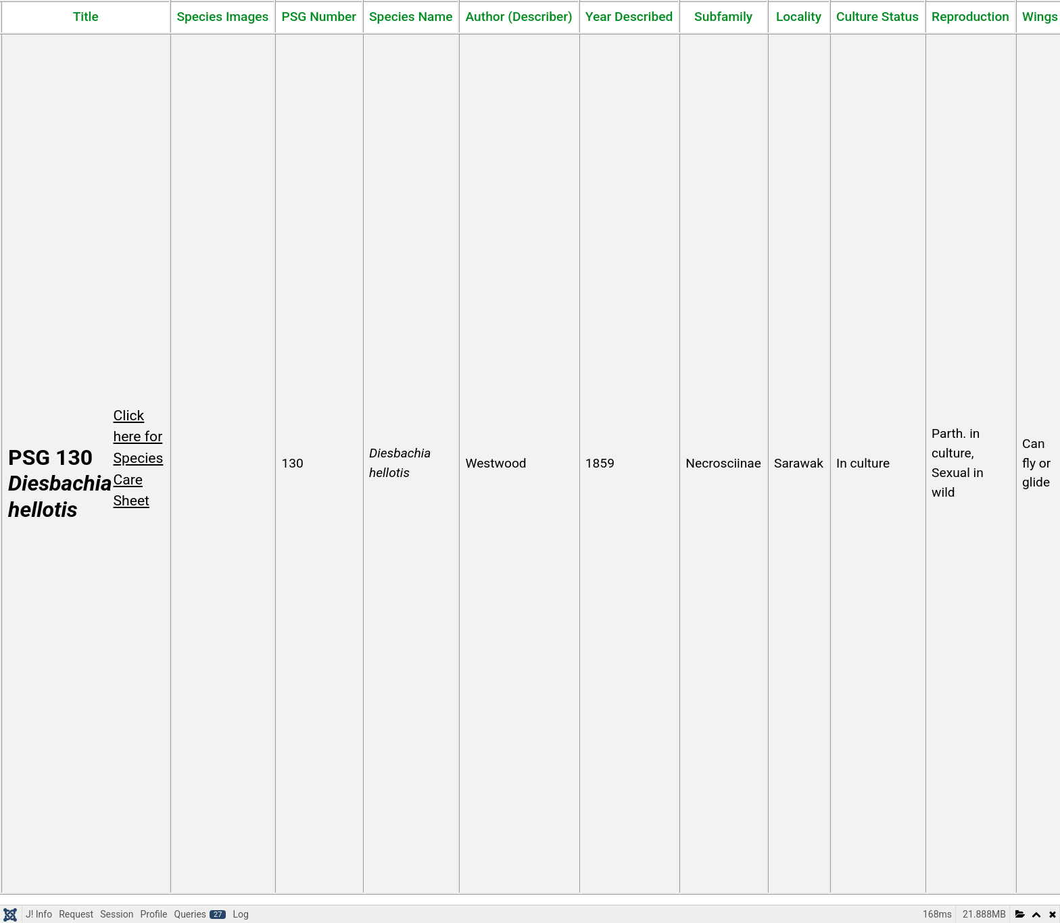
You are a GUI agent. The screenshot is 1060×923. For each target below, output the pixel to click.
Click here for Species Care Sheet (139, 458)
